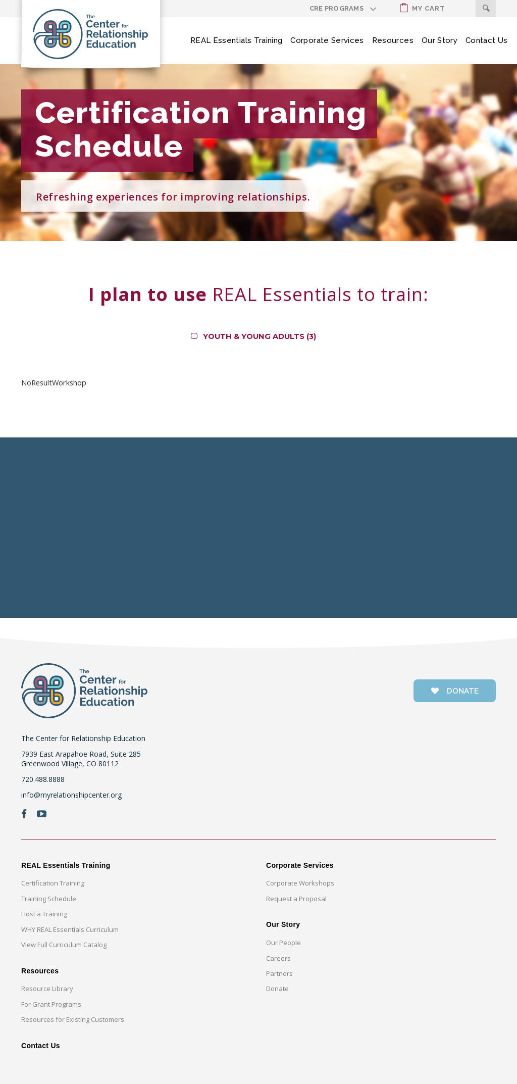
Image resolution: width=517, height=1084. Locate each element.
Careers (278, 958)
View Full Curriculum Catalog (64, 944)
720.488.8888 (43, 779)
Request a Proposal (296, 898)
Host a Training (44, 913)
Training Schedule (48, 898)
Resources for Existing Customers (72, 1019)
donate (455, 691)
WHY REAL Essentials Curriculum (70, 929)
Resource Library (47, 988)
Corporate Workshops (300, 883)
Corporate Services (327, 40)
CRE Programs (336, 8)
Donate (277, 988)
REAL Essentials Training (236, 40)
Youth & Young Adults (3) (259, 336)
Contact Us (487, 40)
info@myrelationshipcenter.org (71, 795)
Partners (279, 973)
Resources (392, 40)
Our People (283, 942)
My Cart (422, 8)
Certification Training (52, 883)
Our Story (439, 40)
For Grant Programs (51, 1004)
